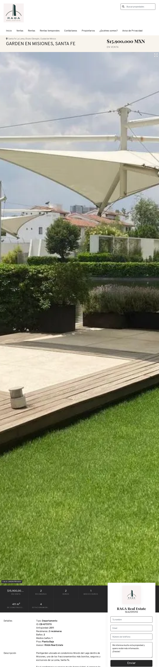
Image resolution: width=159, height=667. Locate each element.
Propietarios (88, 30)
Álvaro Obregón (32, 39)
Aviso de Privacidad (132, 30)
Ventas (19, 30)
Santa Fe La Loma (16, 39)
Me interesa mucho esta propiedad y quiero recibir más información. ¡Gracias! (131, 650)
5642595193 (131, 612)
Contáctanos (70, 30)
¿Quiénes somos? (109, 30)
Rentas (31, 30)
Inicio (9, 30)
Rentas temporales (50, 30)
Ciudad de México (48, 39)
